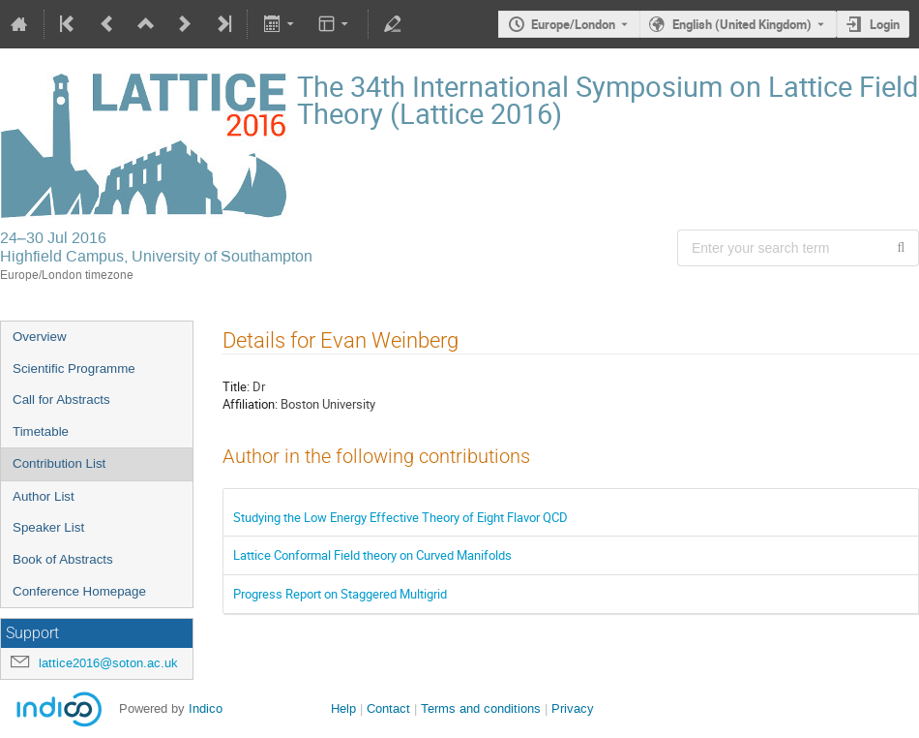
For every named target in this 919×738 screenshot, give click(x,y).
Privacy (572, 708)
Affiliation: (250, 404)
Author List (43, 496)
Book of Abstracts (63, 559)
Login (885, 24)
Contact (388, 708)
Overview (40, 336)
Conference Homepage (79, 591)
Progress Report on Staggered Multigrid (340, 593)
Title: (236, 386)
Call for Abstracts (61, 399)
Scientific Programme (74, 368)
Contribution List (59, 463)
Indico (205, 708)
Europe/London (573, 24)
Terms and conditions (481, 708)
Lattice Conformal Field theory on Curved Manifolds (372, 555)
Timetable (41, 431)
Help (343, 708)
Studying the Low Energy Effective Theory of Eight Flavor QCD (400, 517)
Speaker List (48, 527)
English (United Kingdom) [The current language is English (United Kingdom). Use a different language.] (742, 24)
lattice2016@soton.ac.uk (108, 663)
